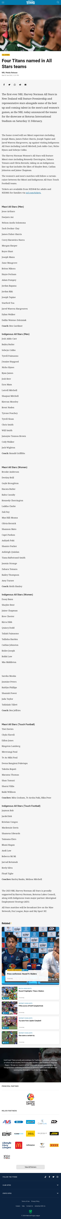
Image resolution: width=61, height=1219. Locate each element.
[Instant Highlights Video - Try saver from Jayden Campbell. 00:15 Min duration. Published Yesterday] (30, 1022)
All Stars (5, 55)
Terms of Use (25, 1201)
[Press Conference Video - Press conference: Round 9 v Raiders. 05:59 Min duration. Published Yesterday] (30, 956)
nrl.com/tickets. (33, 192)
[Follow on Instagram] (57, 1177)
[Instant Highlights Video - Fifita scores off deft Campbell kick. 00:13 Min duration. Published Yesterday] (30, 1008)
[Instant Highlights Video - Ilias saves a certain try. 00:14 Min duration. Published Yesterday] (30, 1037)
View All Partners (30, 1167)
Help (23, 1206)
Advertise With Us (40, 1206)
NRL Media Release (9, 72)
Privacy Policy (35, 1201)
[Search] (58, 2)
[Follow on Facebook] (49, 1177)
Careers (18, 1206)
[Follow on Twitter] (53, 1177)
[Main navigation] (3, 2)
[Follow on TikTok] (45, 1177)
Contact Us (29, 1206)
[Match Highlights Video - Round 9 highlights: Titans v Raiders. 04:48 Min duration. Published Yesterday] (30, 993)
